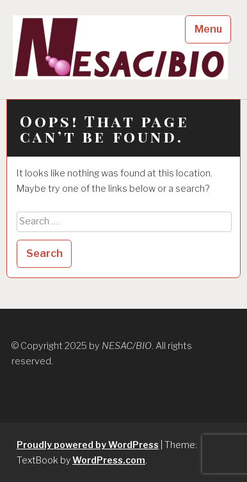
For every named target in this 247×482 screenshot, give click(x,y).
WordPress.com (108, 460)
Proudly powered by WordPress (88, 444)
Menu (208, 29)
